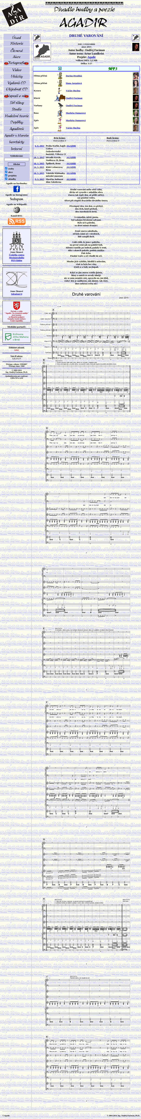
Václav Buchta (73, 90)
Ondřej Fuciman (74, 98)
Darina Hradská (74, 75)
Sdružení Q (16, 294)
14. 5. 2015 (39, 167)
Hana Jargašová (74, 83)
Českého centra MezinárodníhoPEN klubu (16, 258)
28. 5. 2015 (39, 157)
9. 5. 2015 (39, 179)
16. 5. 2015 (39, 163)
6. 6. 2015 (39, 146)
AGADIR (71, 146)
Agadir (91, 57)
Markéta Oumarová (76, 113)
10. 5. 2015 (39, 173)
